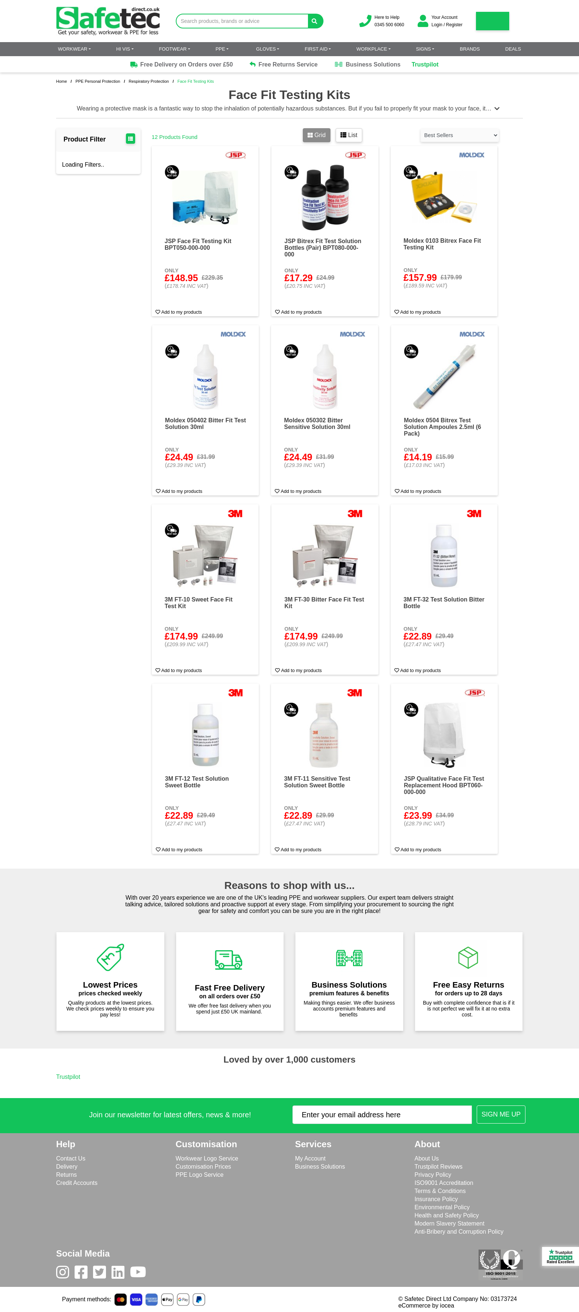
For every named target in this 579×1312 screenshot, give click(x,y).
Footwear (172, 49)
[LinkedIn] (121, 1274)
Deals (513, 49)
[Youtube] (141, 1274)
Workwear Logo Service (207, 1158)
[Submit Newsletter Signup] (501, 1114)
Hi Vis (123, 49)
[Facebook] (84, 1274)
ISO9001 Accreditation (444, 1183)
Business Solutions (367, 64)
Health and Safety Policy (447, 1215)
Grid (317, 135)
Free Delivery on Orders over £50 (181, 64)
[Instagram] (65, 1274)
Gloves (266, 49)
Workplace (371, 49)
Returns (66, 1175)
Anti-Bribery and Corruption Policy (459, 1231)
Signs (423, 49)
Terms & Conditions (440, 1191)
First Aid (316, 49)
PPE (220, 49)
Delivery (67, 1166)
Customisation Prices (203, 1166)
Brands (470, 49)
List (348, 135)
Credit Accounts (76, 1183)
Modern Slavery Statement (449, 1223)
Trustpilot (425, 64)
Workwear (72, 49)
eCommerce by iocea (426, 1305)
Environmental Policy (442, 1207)
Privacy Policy (433, 1175)
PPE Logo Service (200, 1175)
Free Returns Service (284, 64)
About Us (427, 1158)
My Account (310, 1158)
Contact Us (70, 1158)
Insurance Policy (436, 1199)
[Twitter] (102, 1274)
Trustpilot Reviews (439, 1166)
